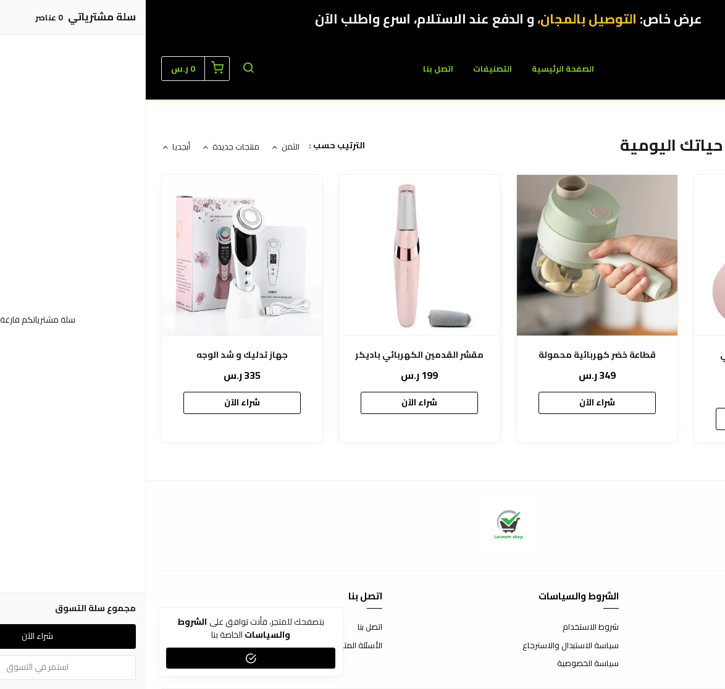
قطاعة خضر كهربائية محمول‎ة (451, 355)
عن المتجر (694, 627)
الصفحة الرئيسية (417, 68)
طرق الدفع (691, 646)
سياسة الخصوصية (442, 663)
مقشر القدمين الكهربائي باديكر (273, 355)
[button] (102, 68)
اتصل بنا (292, 68)
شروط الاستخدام (445, 627)
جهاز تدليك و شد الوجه (96, 355)
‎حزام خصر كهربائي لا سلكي (628, 355)
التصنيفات (346, 68)
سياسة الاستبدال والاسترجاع (425, 646)
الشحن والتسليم (683, 663)
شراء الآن (629, 418)
